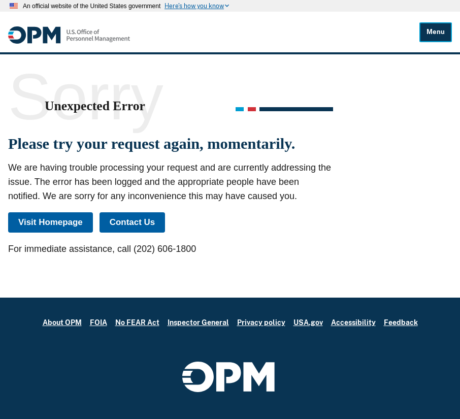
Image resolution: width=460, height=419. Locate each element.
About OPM (62, 322)
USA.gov (308, 322)
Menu (435, 32)
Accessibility (353, 322)
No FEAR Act (137, 322)
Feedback (401, 322)
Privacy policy (261, 322)
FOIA (98, 322)
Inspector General (198, 322)
